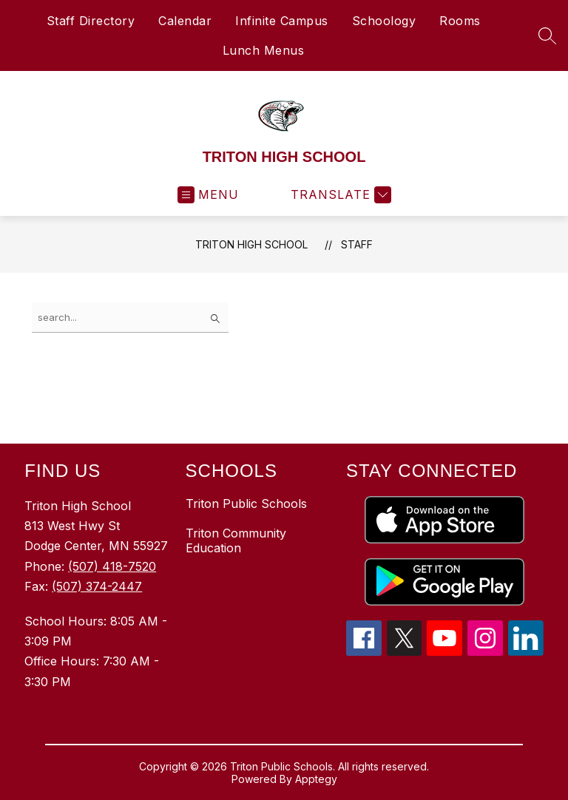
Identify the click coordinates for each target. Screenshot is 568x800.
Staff (357, 244)
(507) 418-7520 (112, 566)
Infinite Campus (281, 20)
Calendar (185, 20)
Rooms (460, 20)
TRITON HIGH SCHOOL (251, 244)
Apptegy (316, 779)
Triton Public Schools (246, 503)
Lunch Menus (264, 50)
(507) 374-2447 (97, 586)
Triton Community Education (236, 540)
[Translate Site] (339, 195)
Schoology (384, 20)
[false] (130, 317)
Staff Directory (91, 20)
